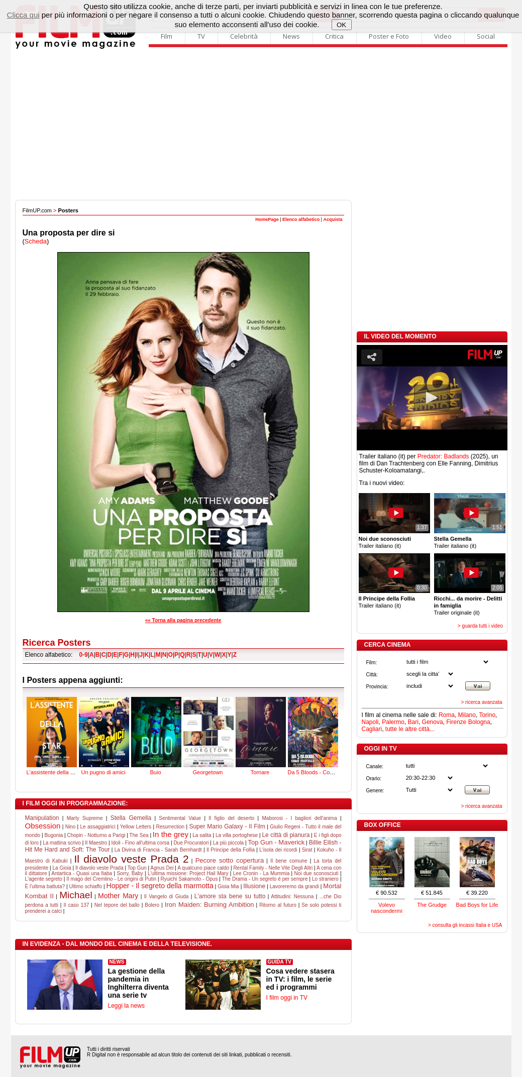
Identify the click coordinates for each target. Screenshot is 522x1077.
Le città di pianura (285, 835)
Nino (70, 826)
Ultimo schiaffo (85, 886)
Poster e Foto (389, 36)
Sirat (307, 850)
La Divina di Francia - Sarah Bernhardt (158, 850)
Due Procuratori (190, 843)
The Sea (139, 835)
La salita (201, 835)
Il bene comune (288, 861)
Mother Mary (118, 896)
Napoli (370, 722)
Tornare (261, 735)
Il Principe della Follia (230, 850)
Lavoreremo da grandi (294, 886)
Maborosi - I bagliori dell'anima (299, 818)
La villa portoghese (237, 835)
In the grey (170, 834)
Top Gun (137, 868)
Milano (467, 715)
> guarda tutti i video (480, 626)
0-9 (83, 654)
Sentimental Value (180, 818)
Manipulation (42, 817)
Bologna (479, 722)
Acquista (332, 219)
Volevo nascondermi (386, 908)
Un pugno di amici (104, 735)
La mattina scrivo (62, 843)
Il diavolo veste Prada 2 (131, 859)
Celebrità (244, 36)
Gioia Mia (228, 886)
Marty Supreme (85, 818)
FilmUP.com (37, 210)
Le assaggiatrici (98, 826)
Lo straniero (325, 879)
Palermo (393, 722)
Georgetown (208, 735)
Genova (432, 722)
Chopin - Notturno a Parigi (96, 835)
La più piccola (228, 843)
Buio (156, 735)
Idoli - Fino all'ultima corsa (140, 843)
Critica (334, 36)
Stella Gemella (131, 817)
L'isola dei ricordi (278, 850)
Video (443, 36)
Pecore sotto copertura (229, 860)
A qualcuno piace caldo (203, 868)
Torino (487, 715)
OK (341, 25)
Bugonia (53, 835)
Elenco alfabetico (301, 219)
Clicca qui (23, 15)
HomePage (267, 219)
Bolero (152, 905)
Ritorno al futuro (277, 905)
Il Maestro (96, 843)
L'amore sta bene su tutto (230, 896)
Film (166, 36)
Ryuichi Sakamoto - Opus (189, 879)
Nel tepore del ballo (117, 905)
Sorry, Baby (130, 873)
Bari (413, 722)
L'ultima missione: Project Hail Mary (188, 873)
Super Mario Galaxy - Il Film (227, 826)
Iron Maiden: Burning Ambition (209, 904)
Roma (447, 715)
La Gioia (61, 868)
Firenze (456, 722)
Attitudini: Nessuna (292, 896)
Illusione (254, 886)
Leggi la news (126, 1005)
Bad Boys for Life (477, 905)
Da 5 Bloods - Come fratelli (321, 735)
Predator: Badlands (443, 456)
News (291, 36)
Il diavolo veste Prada (99, 868)
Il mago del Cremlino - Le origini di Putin (111, 879)
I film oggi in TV (286, 997)
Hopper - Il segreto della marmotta (160, 886)
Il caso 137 (76, 905)
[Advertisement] (261, 124)
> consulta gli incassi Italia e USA (465, 925)
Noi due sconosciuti (316, 873)
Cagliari (372, 729)
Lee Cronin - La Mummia (261, 873)
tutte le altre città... (410, 729)
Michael (75, 895)
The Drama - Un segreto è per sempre (265, 879)
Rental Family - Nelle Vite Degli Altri (272, 868)
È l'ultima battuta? (45, 886)
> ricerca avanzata (481, 702)
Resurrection (170, 826)
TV (201, 36)
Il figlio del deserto (231, 818)
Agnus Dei (161, 868)
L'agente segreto (43, 879)
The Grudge (432, 905)
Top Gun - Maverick (276, 842)
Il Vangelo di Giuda (166, 896)
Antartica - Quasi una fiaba (81, 873)
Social (486, 36)
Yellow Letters (135, 826)
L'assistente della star (53, 735)
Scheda (36, 241)
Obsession (43, 825)
